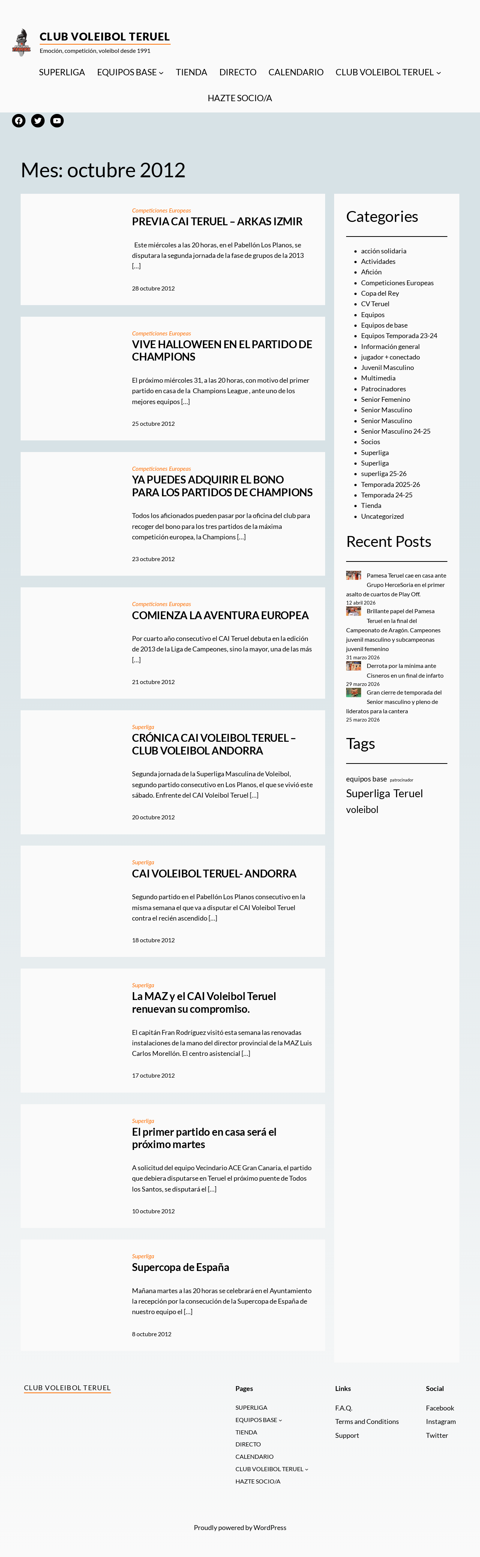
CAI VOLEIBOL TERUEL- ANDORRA (214, 873)
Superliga (143, 726)
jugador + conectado (390, 357)
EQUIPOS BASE (127, 72)
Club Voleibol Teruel (105, 36)
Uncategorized (382, 516)
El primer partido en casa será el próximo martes (204, 1138)
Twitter (437, 1435)
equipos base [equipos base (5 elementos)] (366, 778)
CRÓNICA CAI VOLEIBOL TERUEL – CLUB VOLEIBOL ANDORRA (214, 744)
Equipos (373, 315)
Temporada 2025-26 (390, 484)
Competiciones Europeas (162, 210)
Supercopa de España (180, 1267)
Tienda (371, 505)
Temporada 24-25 (386, 495)
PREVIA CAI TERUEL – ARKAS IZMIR (217, 221)
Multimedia (378, 378)
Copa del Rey (380, 293)
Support (347, 1435)
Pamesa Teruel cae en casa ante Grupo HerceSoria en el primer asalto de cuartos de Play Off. (396, 584)
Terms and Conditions (367, 1421)
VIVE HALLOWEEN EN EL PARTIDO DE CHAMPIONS (222, 350)
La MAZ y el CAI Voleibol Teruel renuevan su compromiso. (204, 1002)
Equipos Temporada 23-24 (399, 336)
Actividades (378, 261)
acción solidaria (383, 251)
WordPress (270, 1529)
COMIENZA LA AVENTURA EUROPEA (220, 615)
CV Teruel (375, 304)
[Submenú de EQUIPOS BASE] (161, 72)
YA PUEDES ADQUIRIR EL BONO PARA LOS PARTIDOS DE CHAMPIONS (222, 486)
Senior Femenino (385, 399)
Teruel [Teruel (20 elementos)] (408, 792)
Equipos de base (384, 325)
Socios (370, 442)
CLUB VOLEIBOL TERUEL (385, 72)
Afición (371, 272)
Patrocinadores (383, 389)
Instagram (441, 1421)
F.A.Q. (343, 1408)
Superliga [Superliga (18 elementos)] (368, 793)
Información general (390, 346)
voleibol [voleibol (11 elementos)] (362, 809)
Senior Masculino (386, 410)
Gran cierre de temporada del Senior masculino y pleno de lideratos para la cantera (394, 701)
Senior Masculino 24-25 (395, 431)
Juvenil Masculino (387, 367)
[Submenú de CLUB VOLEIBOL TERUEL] (438, 72)
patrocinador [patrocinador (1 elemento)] (401, 779)
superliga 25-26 (383, 474)
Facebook (440, 1408)
